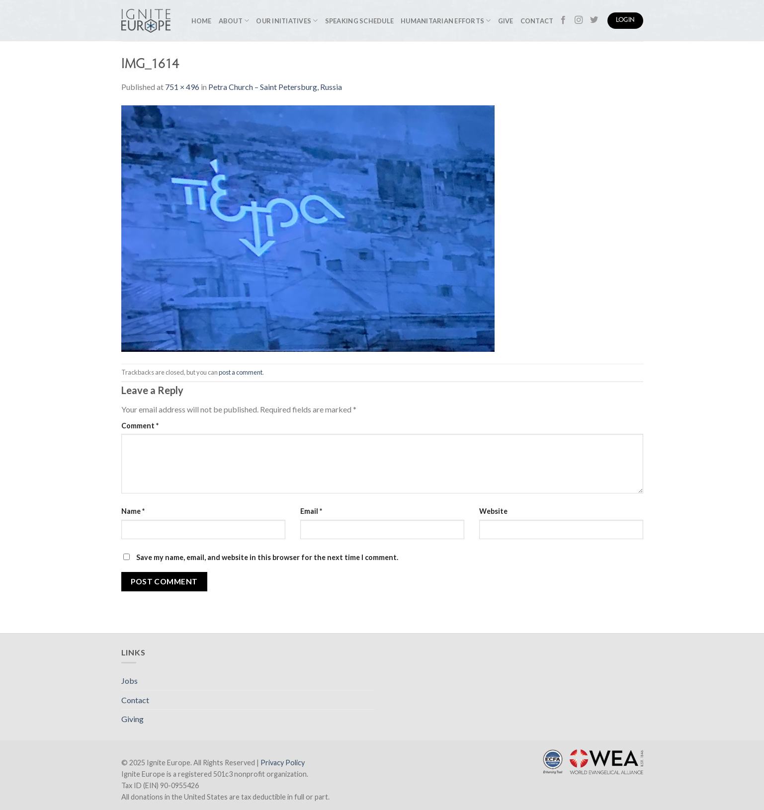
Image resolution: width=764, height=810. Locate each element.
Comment (140, 425)
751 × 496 (182, 86)
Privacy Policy (282, 762)
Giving (132, 719)
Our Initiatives (287, 20)
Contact (537, 21)
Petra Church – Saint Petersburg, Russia (275, 86)
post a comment (240, 372)
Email (311, 511)
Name (133, 511)
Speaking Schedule (359, 21)
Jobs (129, 680)
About (234, 20)
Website (493, 511)
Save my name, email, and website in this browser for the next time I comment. (267, 557)
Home (201, 21)
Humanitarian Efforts (446, 20)
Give (505, 21)
